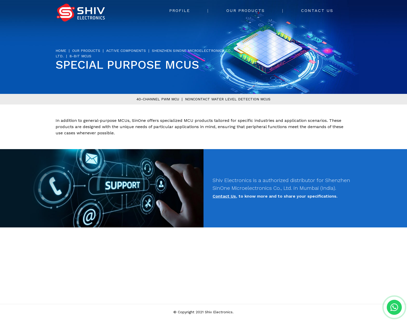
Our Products (245, 10)
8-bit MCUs (80, 56)
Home (61, 50)
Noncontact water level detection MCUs (227, 99)
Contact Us (317, 10)
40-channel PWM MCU (158, 99)
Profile (179, 10)
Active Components (126, 50)
